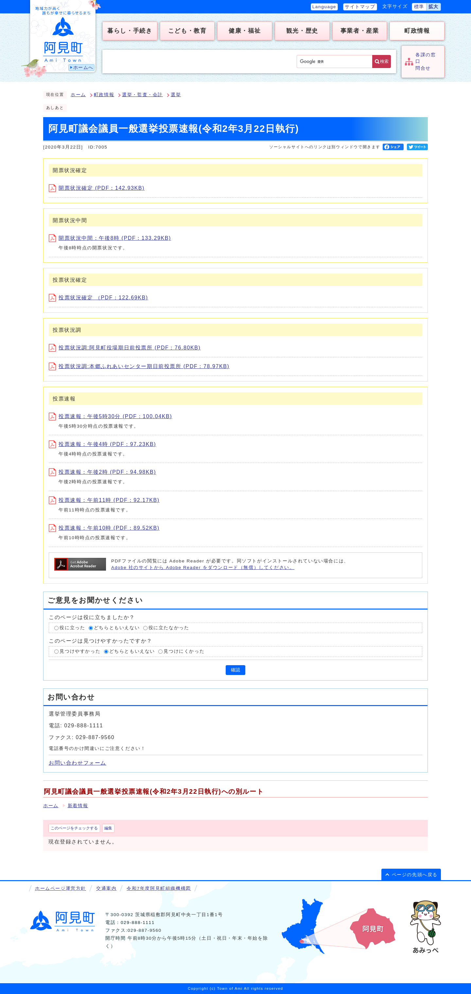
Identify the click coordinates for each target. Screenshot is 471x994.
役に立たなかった (168, 627)
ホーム (78, 94)
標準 (419, 6)
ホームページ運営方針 (60, 888)
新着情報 (78, 805)
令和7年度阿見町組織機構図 (159, 888)
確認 (235, 669)
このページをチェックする (74, 828)
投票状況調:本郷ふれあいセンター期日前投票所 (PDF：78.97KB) (139, 366)
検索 (384, 61)
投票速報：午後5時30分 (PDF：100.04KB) (110, 416)
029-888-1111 (138, 922)
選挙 (176, 94)
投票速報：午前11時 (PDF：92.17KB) (104, 500)
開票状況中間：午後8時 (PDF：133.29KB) (110, 238)
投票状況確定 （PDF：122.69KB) (98, 297)
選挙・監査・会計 (142, 94)
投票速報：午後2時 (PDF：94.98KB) (102, 472)
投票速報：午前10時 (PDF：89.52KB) (104, 528)
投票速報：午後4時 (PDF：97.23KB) (102, 444)
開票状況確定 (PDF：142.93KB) (97, 188)
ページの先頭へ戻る (415, 874)
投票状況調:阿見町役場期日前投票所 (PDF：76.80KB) (125, 347)
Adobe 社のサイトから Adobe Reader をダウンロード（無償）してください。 (202, 567)
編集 (108, 828)
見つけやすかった (80, 651)
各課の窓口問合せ (425, 61)
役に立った (72, 627)
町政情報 (104, 94)
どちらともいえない (117, 627)
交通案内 (106, 888)
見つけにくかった (184, 651)
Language (324, 6)
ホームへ (83, 67)
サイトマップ (360, 6)
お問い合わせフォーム (77, 763)
